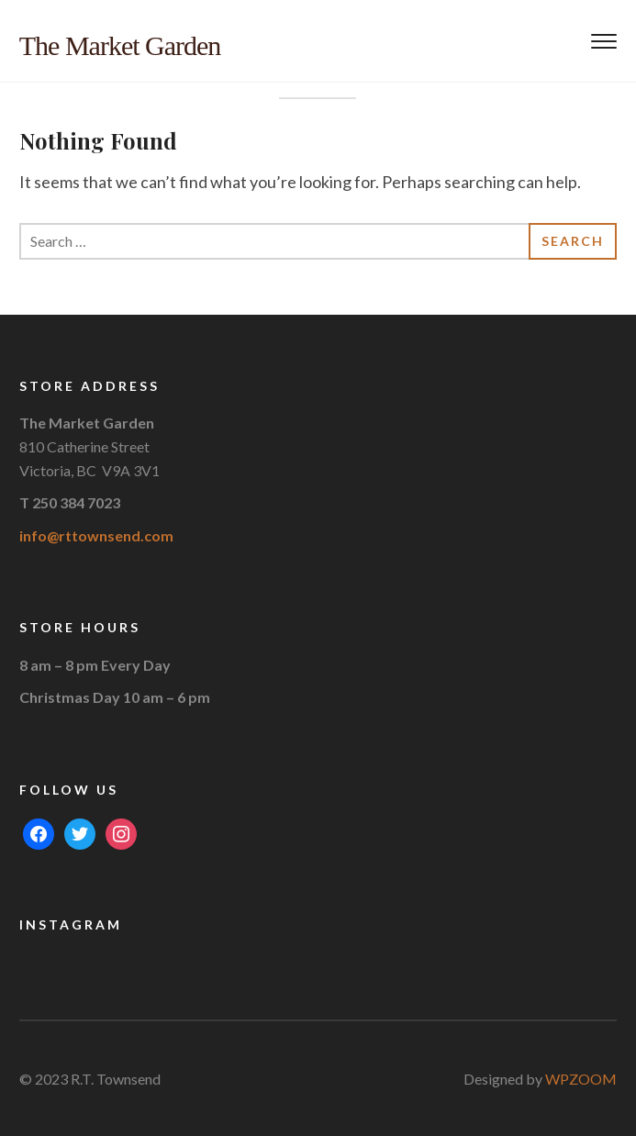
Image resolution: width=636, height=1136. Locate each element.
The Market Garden (120, 45)
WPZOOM (581, 1078)
